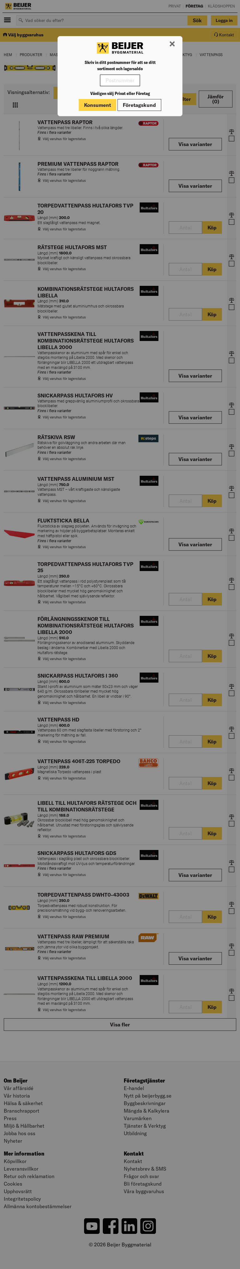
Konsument (97, 105)
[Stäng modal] (172, 44)
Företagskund (139, 105)
